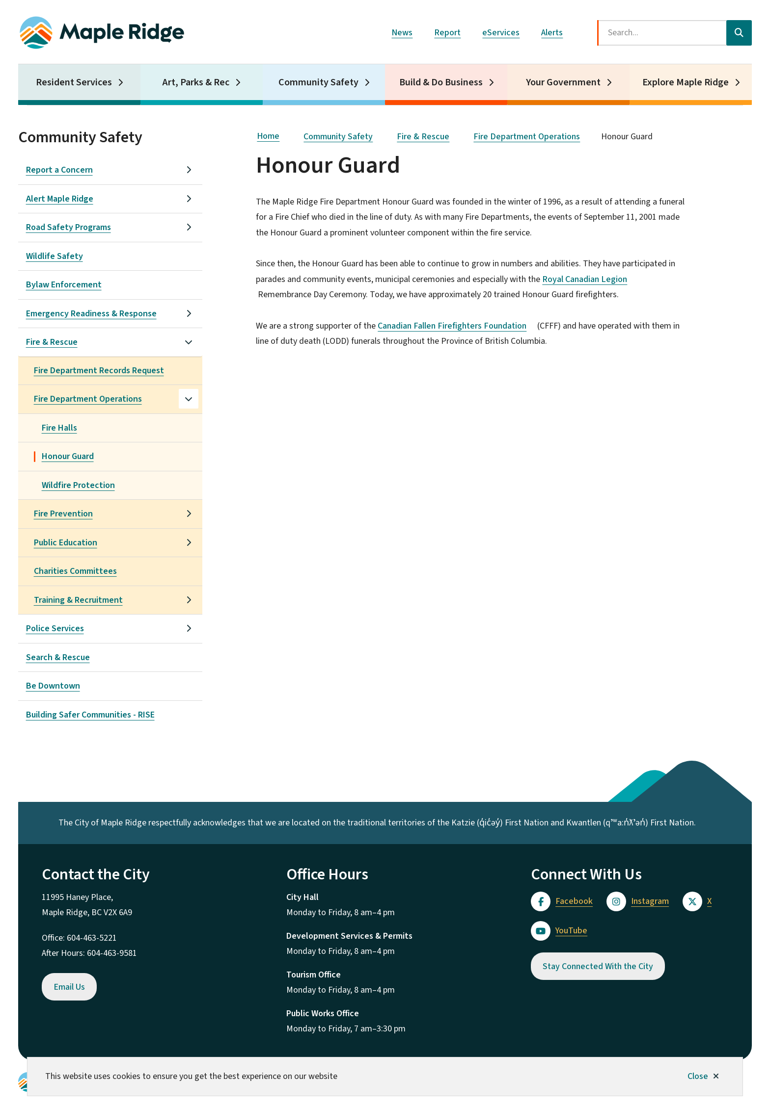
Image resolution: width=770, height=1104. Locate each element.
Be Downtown (53, 686)
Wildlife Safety (54, 256)
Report (447, 32)
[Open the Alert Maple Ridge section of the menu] (188, 198)
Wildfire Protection (78, 485)
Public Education (65, 543)
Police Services (55, 628)
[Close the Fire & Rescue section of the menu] (188, 342)
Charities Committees (75, 571)
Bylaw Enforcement (64, 285)
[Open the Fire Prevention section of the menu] (188, 513)
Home (268, 136)
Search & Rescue (58, 657)
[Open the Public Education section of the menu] (188, 542)
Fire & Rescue (52, 342)
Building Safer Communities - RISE (90, 715)
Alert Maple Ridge (59, 199)
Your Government (563, 82)
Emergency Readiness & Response (91, 314)
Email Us (69, 987)
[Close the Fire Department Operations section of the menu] (188, 399)
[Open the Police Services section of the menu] (188, 628)
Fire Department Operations (88, 399)
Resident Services (74, 82)
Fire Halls (59, 428)
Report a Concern (59, 170)
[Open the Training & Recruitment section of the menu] (188, 600)
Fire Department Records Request (99, 370)
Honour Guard (68, 456)
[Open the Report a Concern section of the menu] (188, 170)
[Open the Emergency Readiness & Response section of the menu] (188, 313)
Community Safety (318, 82)
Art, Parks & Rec (196, 82)
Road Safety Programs (68, 227)
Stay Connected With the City (598, 966)
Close (698, 1076)
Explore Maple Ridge (685, 82)
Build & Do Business (441, 82)
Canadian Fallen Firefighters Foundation (456, 326)
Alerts (552, 32)
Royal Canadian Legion (589, 279)
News (401, 32)
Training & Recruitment (78, 600)
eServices (501, 32)
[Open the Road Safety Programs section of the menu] (188, 227)
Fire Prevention (63, 514)
